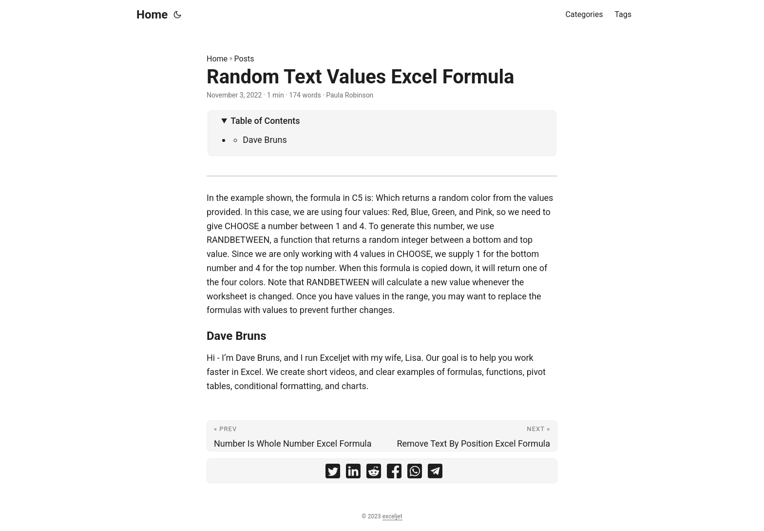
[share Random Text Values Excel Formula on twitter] (332, 473)
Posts (244, 58)
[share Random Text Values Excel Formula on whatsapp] (414, 473)
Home (152, 14)
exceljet (392, 516)
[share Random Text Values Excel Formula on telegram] (435, 473)
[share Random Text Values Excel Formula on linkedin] (353, 473)
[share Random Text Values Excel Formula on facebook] (394, 473)
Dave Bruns (265, 140)
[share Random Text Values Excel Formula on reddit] (373, 473)
